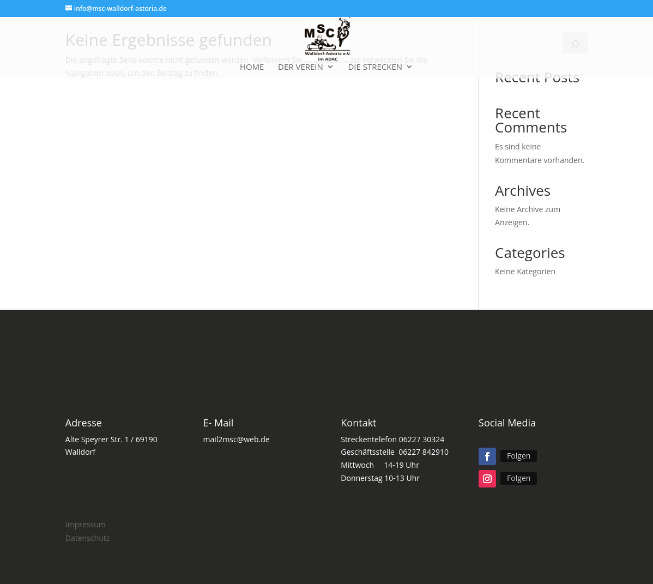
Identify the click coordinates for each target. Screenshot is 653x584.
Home (252, 67)
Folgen (518, 455)
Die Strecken (375, 67)
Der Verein (300, 67)
